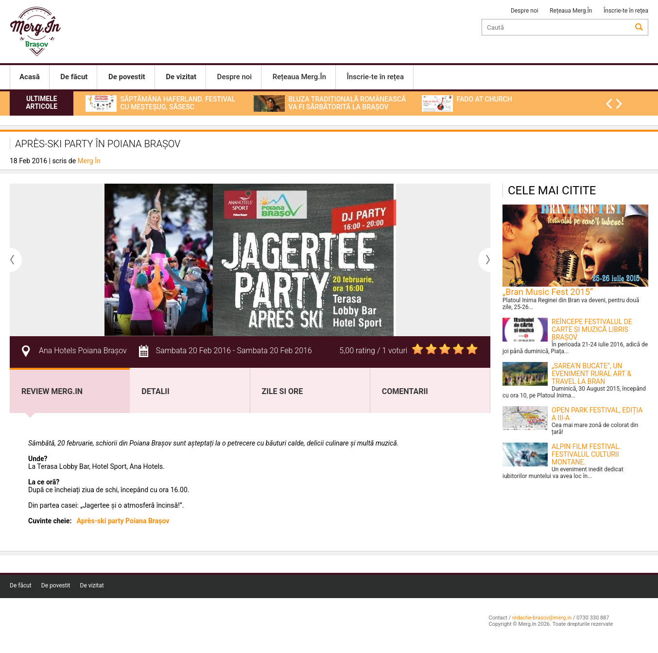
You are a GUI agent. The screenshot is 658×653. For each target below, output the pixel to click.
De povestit (55, 585)
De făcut (21, 585)
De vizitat (92, 585)
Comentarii (405, 391)
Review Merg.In (52, 391)
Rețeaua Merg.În (571, 10)
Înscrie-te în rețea (626, 10)
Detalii (155, 391)
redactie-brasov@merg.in (541, 618)
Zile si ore (282, 391)
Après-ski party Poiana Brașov (123, 521)
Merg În (89, 161)
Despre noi (524, 10)
